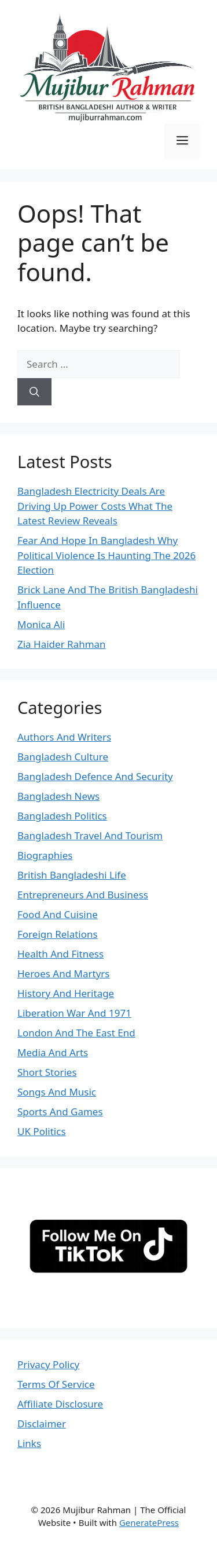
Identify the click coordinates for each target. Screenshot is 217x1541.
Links (29, 1443)
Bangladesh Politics (62, 815)
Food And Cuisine (57, 914)
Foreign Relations (57, 934)
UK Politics (41, 1131)
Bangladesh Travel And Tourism (90, 835)
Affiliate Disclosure (60, 1404)
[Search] (34, 392)
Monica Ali (41, 624)
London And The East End (76, 1032)
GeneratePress (149, 1522)
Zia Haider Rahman (61, 644)
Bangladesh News (58, 796)
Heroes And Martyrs (63, 973)
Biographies (44, 855)
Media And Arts (52, 1052)
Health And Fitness (60, 953)
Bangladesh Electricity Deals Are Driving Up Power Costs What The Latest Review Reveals (94, 505)
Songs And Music (56, 1091)
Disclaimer (41, 1423)
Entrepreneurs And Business (82, 894)
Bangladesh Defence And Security (95, 776)
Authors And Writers (64, 737)
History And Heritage (65, 993)
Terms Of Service (56, 1384)
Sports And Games (60, 1111)
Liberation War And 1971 (74, 1013)
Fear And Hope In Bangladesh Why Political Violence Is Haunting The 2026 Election (106, 555)
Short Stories (47, 1072)
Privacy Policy (48, 1364)
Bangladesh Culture (62, 756)
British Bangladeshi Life (71, 875)
